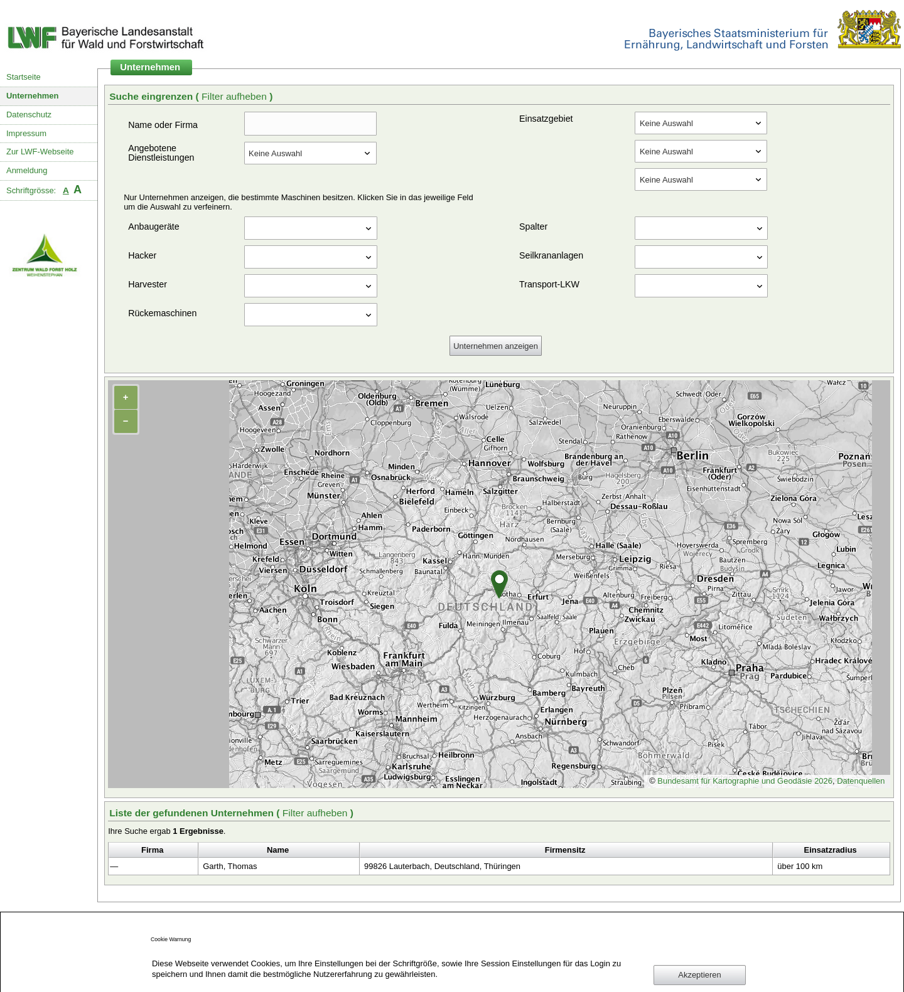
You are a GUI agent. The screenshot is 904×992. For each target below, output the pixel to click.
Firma (152, 850)
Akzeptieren (699, 974)
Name (278, 850)
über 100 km (799, 866)
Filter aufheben (235, 96)
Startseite (23, 77)
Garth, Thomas (230, 866)
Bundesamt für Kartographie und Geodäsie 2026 (744, 781)
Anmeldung (27, 170)
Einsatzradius (830, 850)
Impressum (26, 133)
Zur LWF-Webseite (39, 151)
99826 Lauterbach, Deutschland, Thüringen (442, 866)
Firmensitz (565, 850)
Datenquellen (861, 781)
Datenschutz (28, 114)
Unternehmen (32, 95)
